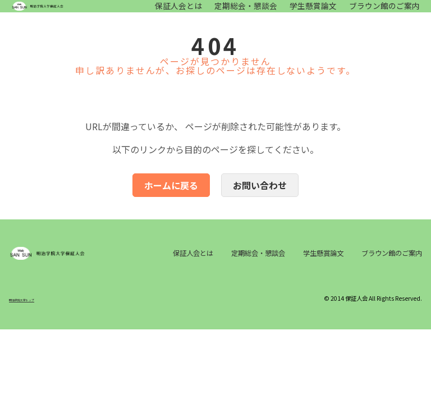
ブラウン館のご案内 (384, 12)
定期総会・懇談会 (245, 12)
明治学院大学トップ (34, 329)
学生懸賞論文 (313, 12)
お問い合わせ (260, 196)
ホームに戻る (171, 196)
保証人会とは (178, 12)
